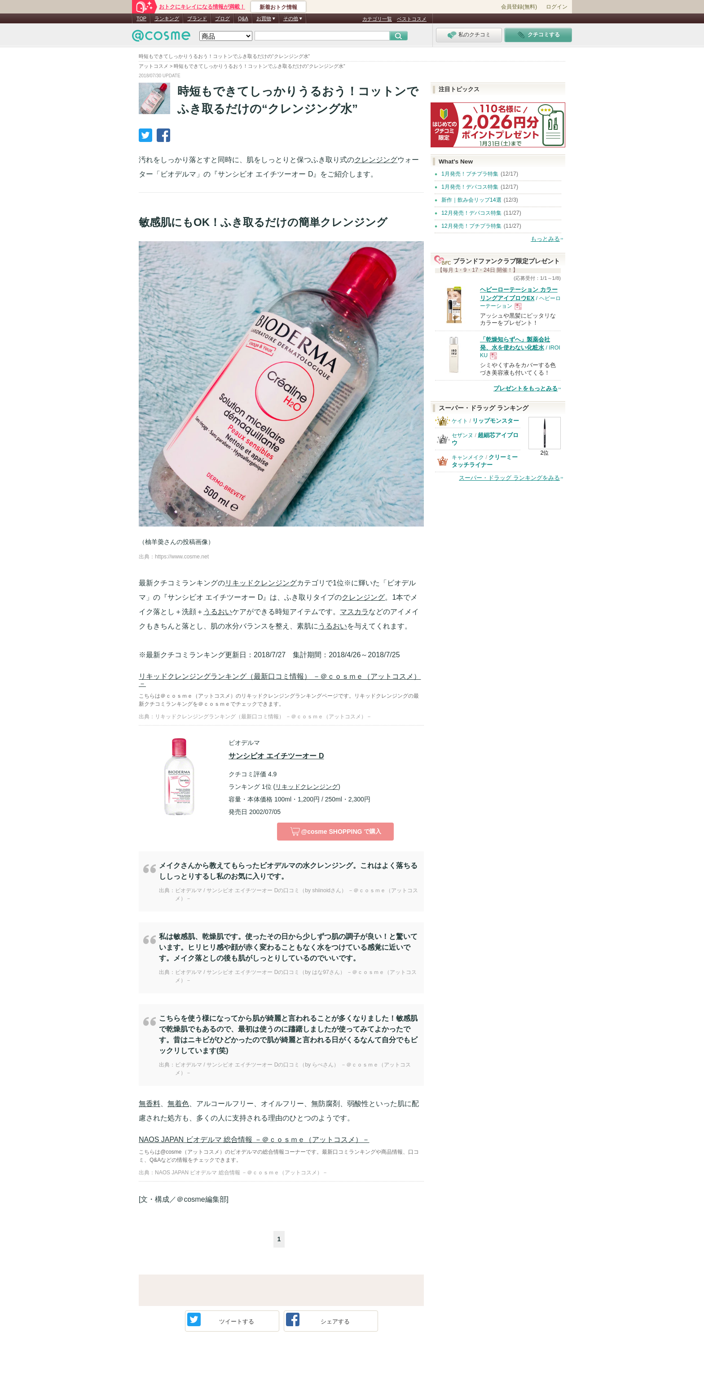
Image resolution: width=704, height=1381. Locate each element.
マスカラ (354, 611)
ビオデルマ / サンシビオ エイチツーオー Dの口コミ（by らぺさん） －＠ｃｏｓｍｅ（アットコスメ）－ (293, 1069)
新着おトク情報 (278, 7)
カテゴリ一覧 (377, 19)
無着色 (178, 1103)
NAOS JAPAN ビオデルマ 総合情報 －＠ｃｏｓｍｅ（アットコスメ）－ (254, 1139)
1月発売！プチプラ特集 (469, 174)
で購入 (336, 831)
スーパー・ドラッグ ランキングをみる (509, 477)
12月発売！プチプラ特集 (471, 226)
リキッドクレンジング (261, 583)
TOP (141, 18)
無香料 (149, 1103)
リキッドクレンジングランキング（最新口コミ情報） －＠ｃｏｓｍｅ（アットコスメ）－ (280, 680)
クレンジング (375, 160)
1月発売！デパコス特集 (469, 187)
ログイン (557, 7)
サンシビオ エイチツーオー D (276, 756)
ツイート (220, 1319)
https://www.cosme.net (182, 556)
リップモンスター (495, 420)
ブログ (222, 18)
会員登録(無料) (519, 7)
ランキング (166, 18)
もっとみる (545, 238)
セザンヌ (462, 435)
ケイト (460, 421)
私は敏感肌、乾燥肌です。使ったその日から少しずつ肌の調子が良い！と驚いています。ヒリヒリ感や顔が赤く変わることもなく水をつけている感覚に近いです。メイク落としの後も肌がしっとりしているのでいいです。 (288, 947)
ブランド (197, 18)
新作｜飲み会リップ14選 (471, 200)
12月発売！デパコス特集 (471, 213)
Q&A (243, 18)
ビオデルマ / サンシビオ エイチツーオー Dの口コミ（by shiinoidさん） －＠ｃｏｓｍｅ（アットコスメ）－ (296, 894)
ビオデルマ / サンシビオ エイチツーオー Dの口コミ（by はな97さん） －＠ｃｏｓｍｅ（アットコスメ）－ (296, 976)
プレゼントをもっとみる (525, 388)
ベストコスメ (412, 19)
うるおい (217, 611)
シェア (318, 1319)
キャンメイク (468, 457)
